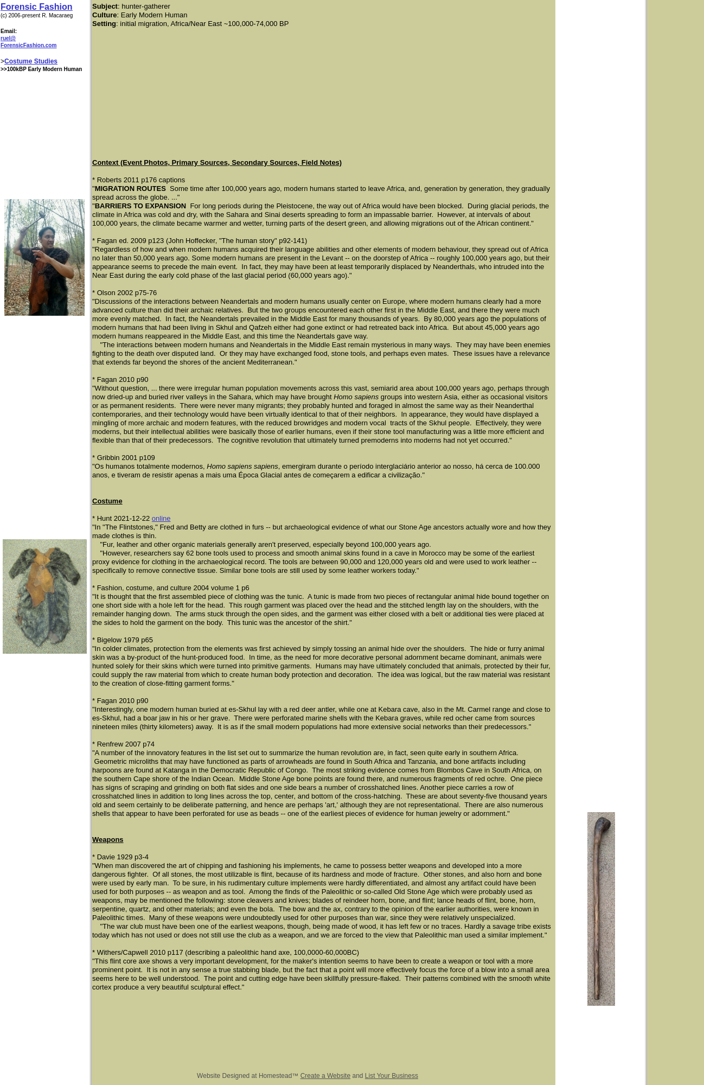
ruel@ (8, 38)
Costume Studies (30, 61)
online (161, 518)
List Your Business (391, 1076)
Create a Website (325, 1076)
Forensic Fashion (36, 6)
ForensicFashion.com (28, 45)
